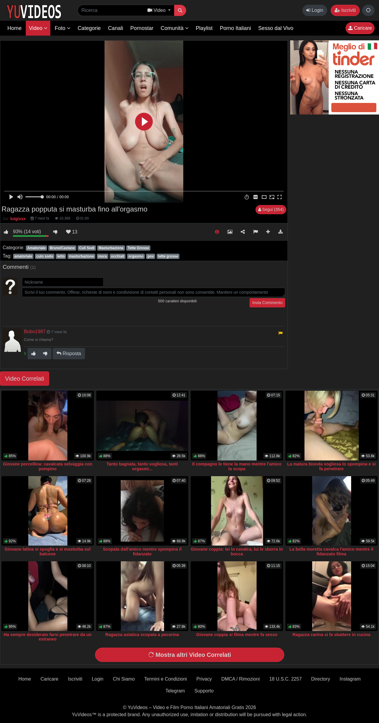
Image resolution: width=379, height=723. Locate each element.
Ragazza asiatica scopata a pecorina (142, 634)
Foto (62, 28)
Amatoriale (36, 248)
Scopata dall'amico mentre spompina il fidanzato (142, 551)
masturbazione (81, 256)
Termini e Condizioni (165, 678)
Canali (115, 28)
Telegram (175, 690)
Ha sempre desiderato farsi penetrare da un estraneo (47, 637)
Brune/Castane (62, 248)
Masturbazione (111, 248)
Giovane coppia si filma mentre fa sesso (236, 634)
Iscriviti (345, 10)
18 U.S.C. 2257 (285, 678)
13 (71, 231)
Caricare (360, 28)
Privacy (204, 678)
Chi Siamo (124, 678)
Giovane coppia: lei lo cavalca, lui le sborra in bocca (237, 551)
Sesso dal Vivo (275, 28)
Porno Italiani (235, 28)
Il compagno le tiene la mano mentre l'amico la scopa (237, 466)
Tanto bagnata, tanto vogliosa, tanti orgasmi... (142, 466)
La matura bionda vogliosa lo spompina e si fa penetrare (331, 466)
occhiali (117, 256)
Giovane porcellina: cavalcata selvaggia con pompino (47, 466)
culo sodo (44, 256)
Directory (320, 678)
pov (150, 256)
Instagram (350, 678)
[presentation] (67, 309)
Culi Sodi (86, 248)
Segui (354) (271, 209)
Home (14, 28)
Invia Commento (267, 302)
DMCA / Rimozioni (240, 678)
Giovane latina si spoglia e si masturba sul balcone (48, 551)
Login (314, 10)
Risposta (69, 353)
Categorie (89, 28)
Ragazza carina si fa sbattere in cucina (331, 634)
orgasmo (136, 256)
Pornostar (141, 28)
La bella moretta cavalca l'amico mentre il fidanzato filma (331, 551)
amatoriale (23, 256)
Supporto (203, 690)
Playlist (204, 28)
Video (38, 28)
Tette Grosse (138, 248)
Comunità (175, 28)
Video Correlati (24, 378)
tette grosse (168, 256)
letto (61, 256)
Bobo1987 (35, 331)
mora (102, 256)
